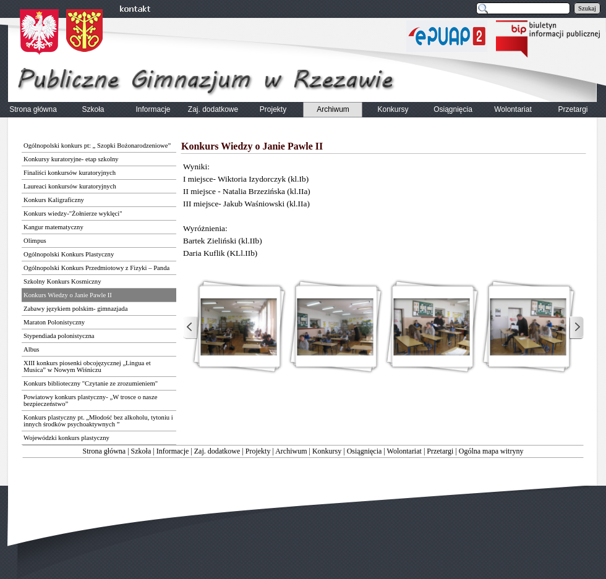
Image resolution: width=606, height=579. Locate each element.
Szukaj (587, 8)
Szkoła (141, 451)
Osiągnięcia (364, 451)
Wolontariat (404, 451)
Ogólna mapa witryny (491, 451)
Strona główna (104, 451)
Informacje (172, 451)
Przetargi (440, 451)
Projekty (258, 451)
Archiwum (291, 451)
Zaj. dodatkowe (217, 451)
